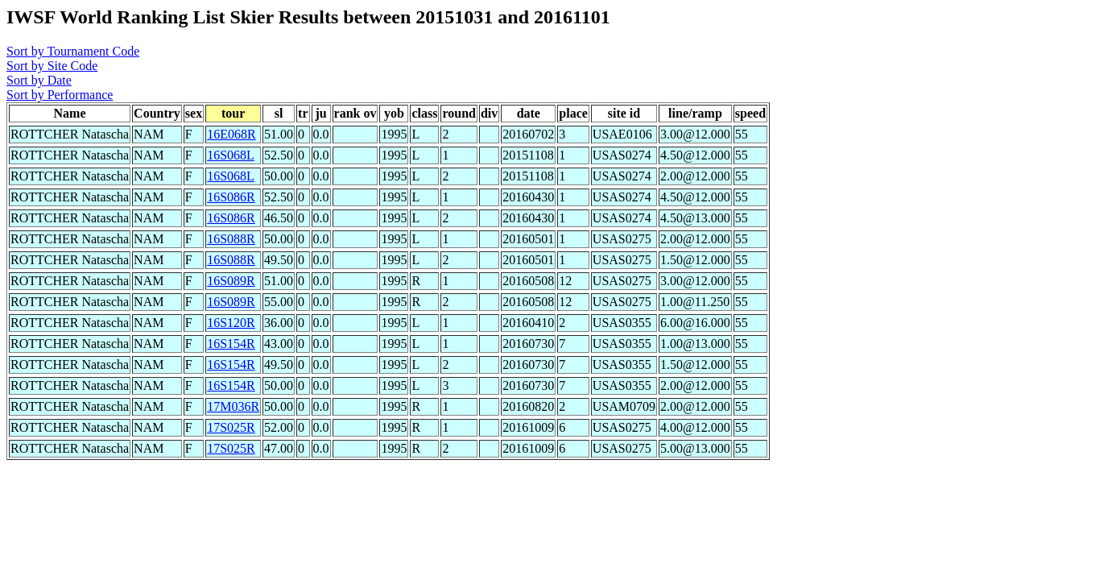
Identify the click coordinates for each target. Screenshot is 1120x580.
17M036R (233, 406)
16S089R (231, 281)
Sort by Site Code (51, 65)
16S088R (231, 239)
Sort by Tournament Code (72, 51)
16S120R (231, 322)
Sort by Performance (59, 95)
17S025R (231, 427)
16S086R (231, 197)
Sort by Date (39, 80)
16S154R (231, 343)
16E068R (231, 134)
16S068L (230, 155)
